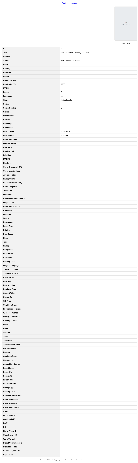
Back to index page (69, 3)
